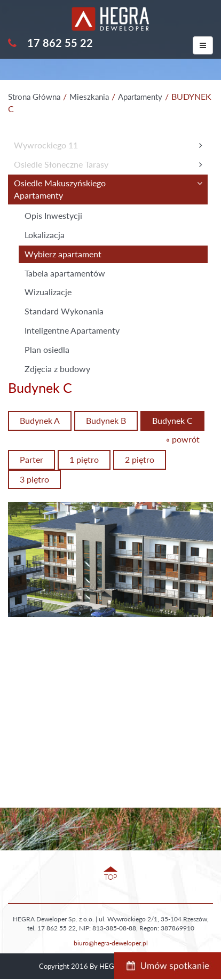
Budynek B (106, 420)
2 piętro (139, 459)
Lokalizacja (45, 235)
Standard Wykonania (64, 311)
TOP (110, 877)
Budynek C (172, 420)
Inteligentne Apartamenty (72, 330)
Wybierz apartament (63, 254)
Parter (31, 459)
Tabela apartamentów (65, 273)
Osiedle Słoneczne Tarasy (61, 164)
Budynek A (40, 420)
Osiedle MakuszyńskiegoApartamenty (60, 189)
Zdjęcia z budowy (57, 369)
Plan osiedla (47, 349)
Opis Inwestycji (53, 215)
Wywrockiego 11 (46, 145)
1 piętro (84, 459)
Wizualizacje (48, 292)
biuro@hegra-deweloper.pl (111, 943)
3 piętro (34, 479)
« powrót (183, 439)
